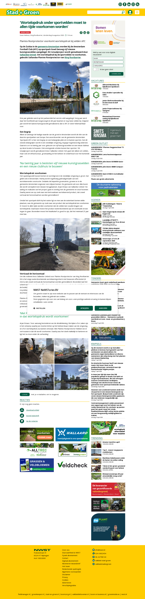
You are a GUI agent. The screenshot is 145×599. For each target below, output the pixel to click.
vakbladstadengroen (103, 564)
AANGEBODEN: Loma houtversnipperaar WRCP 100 (106, 155)
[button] (39, 308)
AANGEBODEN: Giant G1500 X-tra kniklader (107, 174)
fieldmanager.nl (24, 594)
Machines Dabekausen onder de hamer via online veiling (114, 459)
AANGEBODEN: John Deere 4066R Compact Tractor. (107, 168)
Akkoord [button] (103, 308)
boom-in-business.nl (98, 594)
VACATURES (97, 80)
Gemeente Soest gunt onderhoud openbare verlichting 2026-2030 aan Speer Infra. (108, 283)
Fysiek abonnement (69, 555)
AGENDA (95, 199)
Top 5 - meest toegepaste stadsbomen (113, 451)
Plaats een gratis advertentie (102, 179)
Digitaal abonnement (70, 561)
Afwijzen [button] (85, 308)
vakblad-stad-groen (103, 560)
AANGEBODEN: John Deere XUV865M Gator (107, 162)
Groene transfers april (111, 442)
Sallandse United (28, 54)
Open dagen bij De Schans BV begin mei (114, 213)
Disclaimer (66, 574)
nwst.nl (124, 594)
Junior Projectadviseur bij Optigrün (112, 109)
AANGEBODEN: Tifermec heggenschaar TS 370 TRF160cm (107, 148)
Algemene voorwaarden (71, 572)
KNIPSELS (96, 343)
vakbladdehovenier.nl (80, 594)
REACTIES (25, 399)
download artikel (32, 410)
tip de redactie (32, 421)
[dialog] (72, 299)
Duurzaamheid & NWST (71, 552)
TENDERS (96, 278)
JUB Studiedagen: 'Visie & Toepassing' (112, 205)
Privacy (65, 577)
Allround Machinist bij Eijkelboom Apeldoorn (111, 86)
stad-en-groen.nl (52, 594)
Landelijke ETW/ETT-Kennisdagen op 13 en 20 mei (114, 221)
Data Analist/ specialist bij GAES (113, 94)
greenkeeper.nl (38, 594)
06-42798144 (100, 557)
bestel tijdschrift (32, 415)
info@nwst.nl (100, 550)
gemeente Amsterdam (49, 46)
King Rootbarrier (73, 57)
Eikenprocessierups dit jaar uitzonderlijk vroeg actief (113, 475)
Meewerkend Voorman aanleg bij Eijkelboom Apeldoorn (111, 118)
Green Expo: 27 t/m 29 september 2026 (111, 240)
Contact (65, 558)
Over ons (65, 550)
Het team (66, 566)
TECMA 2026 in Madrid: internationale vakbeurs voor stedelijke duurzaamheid (114, 230)
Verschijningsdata (69, 585)
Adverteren (66, 582)
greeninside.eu (114, 594)
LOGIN (24, 394)
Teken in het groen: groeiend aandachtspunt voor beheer (114, 467)
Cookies (65, 580)
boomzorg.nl (65, 594)
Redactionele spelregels (71, 569)
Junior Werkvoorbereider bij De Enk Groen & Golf (113, 101)
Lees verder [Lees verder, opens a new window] (48, 302)
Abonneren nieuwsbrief (71, 563)
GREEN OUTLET (99, 143)
